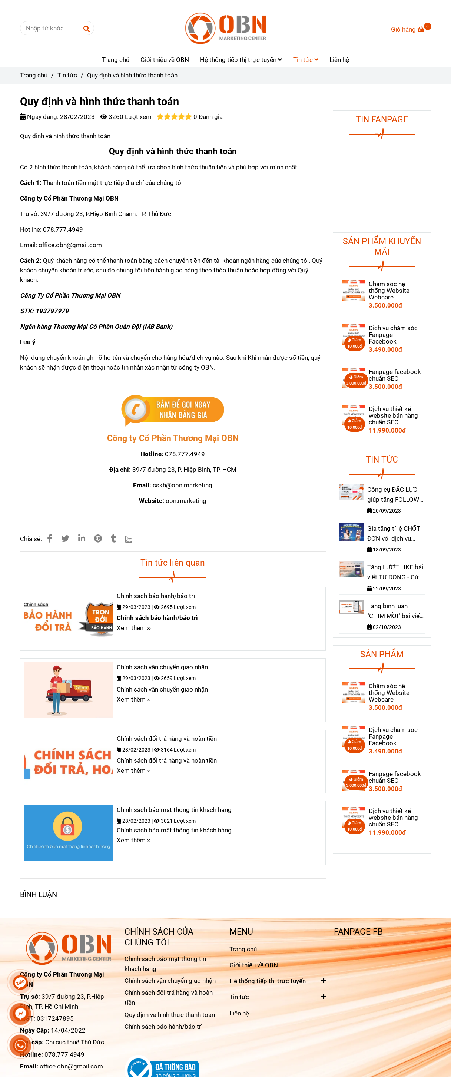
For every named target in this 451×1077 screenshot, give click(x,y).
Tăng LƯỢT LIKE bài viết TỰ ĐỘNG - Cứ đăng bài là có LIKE (395, 572)
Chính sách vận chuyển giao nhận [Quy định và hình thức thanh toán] (170, 980)
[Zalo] (133, 538)
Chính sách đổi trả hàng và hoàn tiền (167, 738)
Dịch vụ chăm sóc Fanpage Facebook (393, 335)
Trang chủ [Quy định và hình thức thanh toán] (33, 75)
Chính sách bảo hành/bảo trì (156, 596)
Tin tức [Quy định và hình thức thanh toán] (67, 75)
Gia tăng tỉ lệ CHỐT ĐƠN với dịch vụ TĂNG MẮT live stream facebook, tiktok (393, 534)
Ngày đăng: (39, 116)
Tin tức (305, 59)
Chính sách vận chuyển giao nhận (162, 667)
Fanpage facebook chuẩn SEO (395, 375)
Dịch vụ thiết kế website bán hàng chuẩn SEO (393, 415)
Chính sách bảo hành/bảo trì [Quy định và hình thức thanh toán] (164, 1026)
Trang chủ (115, 59)
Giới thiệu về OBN (164, 59)
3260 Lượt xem (126, 116)
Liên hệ (339, 59)
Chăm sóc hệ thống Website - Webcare (391, 291)
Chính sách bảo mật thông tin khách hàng (174, 809)
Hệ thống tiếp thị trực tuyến (241, 59)
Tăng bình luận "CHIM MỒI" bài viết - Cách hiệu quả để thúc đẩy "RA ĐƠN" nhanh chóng (396, 611)
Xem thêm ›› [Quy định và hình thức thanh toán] (134, 628)
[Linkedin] (81, 538)
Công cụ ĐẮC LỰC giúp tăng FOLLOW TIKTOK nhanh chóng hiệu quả (393, 495)
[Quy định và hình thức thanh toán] (226, 28)
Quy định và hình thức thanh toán (170, 1014)
